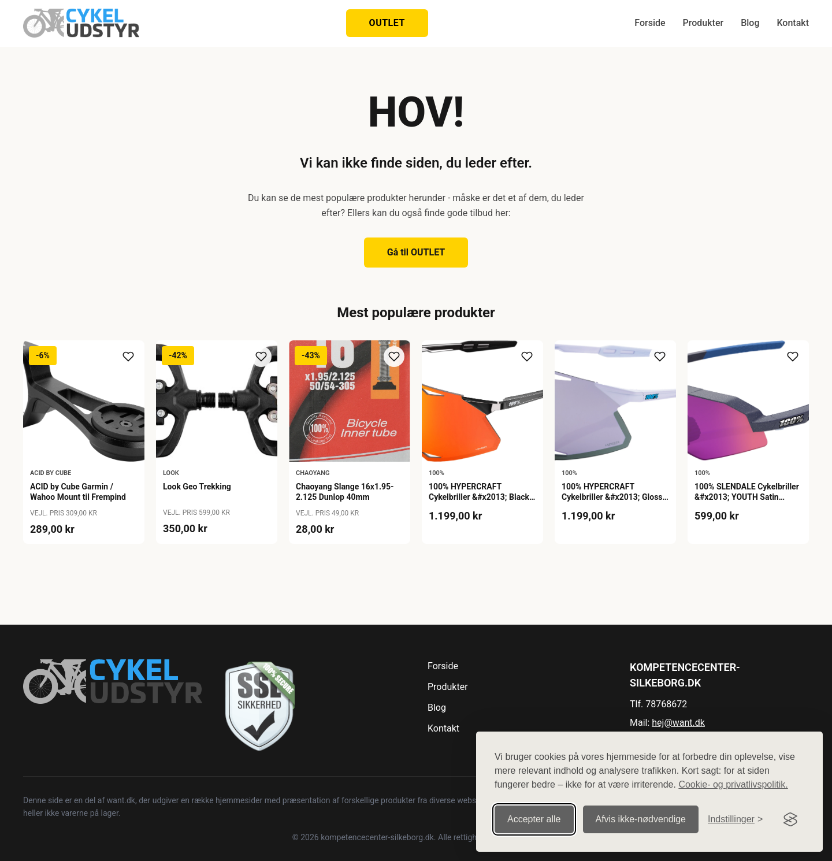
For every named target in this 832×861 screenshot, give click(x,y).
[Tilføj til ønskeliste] (128, 356)
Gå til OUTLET (416, 252)
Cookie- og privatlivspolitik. (733, 777)
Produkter (703, 22)
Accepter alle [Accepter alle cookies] (534, 812)
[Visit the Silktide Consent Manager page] (790, 812)
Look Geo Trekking (197, 486)
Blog (750, 22)
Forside (649, 22)
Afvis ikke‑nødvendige (641, 812)
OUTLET (387, 22)
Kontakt (793, 22)
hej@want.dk (678, 722)
